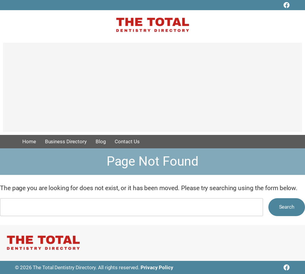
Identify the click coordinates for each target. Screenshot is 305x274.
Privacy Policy (157, 267)
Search (286, 207)
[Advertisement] (152, 90)
